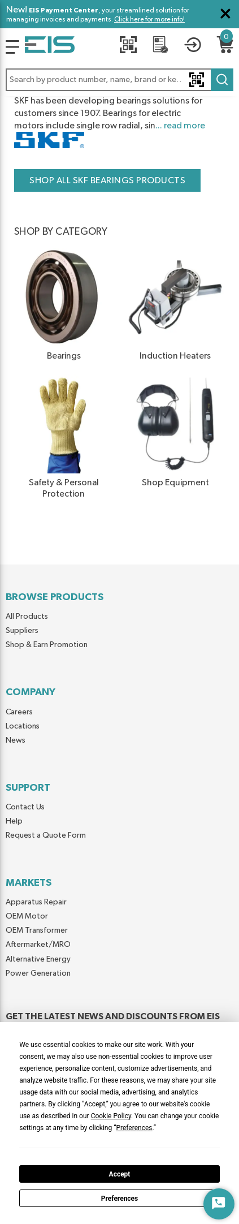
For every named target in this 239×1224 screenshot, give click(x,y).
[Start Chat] (218, 1203)
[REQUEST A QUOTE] (160, 46)
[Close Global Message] (225, 13)
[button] (119, 79)
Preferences (119, 1199)
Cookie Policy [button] (111, 1116)
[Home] (50, 47)
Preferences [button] (134, 1128)
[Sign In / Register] (192, 46)
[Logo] (12, 47)
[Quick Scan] (128, 46)
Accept (120, 1174)
